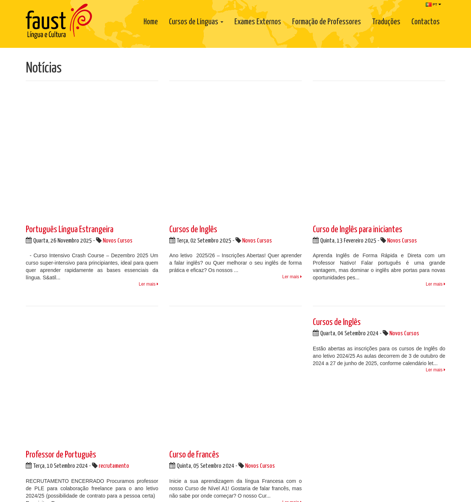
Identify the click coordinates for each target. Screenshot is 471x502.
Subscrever (427, 420)
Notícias (250, 350)
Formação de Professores (326, 22)
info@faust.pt (54, 403)
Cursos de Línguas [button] (196, 22)
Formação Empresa (339, 397)
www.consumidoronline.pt (333, 447)
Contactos (425, 22)
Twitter (183, 353)
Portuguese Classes (339, 389)
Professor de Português (61, 189)
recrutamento (114, 201)
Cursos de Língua (337, 404)
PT (433, 4)
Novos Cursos (117, 108)
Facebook (186, 343)
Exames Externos (257, 22)
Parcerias (252, 357)
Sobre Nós (253, 342)
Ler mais (148, 151)
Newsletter (326, 330)
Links (247, 364)
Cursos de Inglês (193, 97)
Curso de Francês (194, 189)
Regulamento (263, 379)
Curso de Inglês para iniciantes (357, 97)
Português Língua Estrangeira (69, 97)
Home (151, 22)
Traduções (386, 22)
